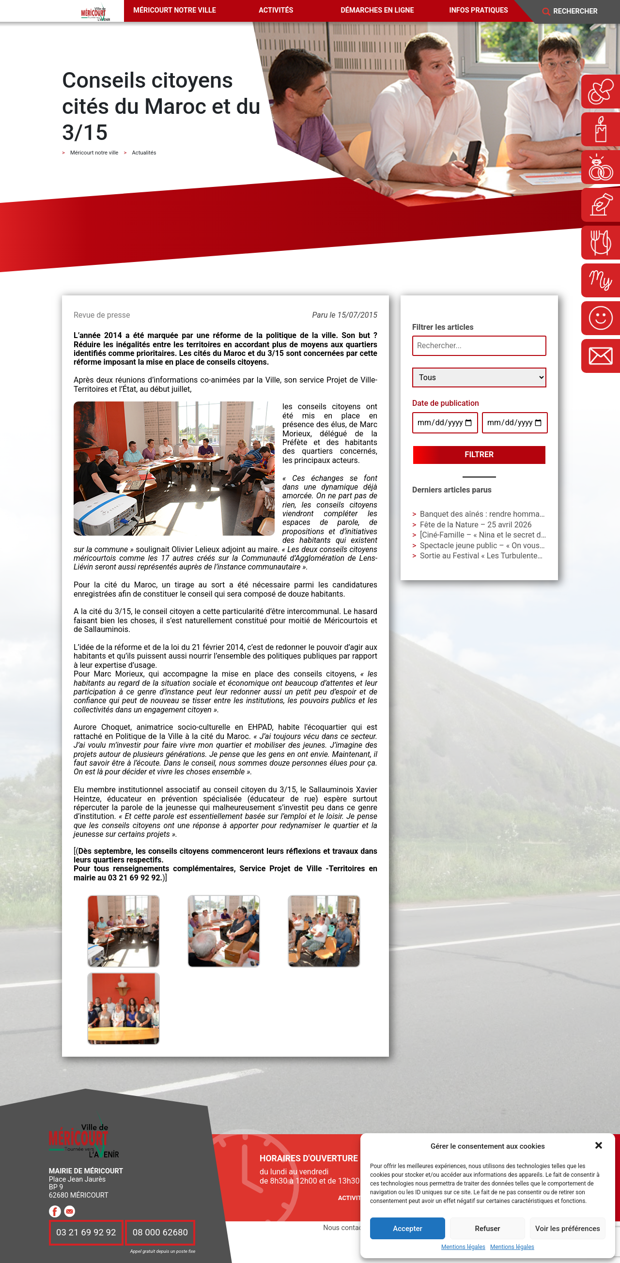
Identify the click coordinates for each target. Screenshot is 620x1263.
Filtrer (479, 454)
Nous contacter (347, 1228)
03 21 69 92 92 (86, 1233)
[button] (599, 1146)
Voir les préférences (567, 1228)
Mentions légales (463, 1247)
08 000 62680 (160, 1233)
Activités (276, 10)
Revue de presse (102, 315)
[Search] (581, 11)
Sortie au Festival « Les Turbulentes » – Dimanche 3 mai (516, 555)
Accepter (407, 1228)
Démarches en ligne (377, 10)
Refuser (487, 1228)
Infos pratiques (479, 10)
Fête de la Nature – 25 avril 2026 (476, 524)
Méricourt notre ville (174, 10)
